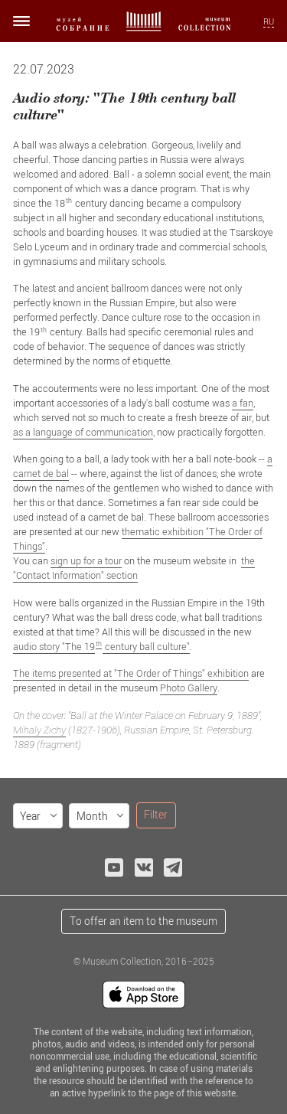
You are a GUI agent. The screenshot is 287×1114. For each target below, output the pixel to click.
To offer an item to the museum (143, 920)
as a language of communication (83, 432)
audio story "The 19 (54, 646)
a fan (242, 403)
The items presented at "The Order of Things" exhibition (131, 673)
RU (268, 21)
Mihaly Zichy (39, 730)
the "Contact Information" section (134, 568)
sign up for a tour (86, 560)
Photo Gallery (188, 687)
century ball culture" (146, 646)
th (99, 643)
